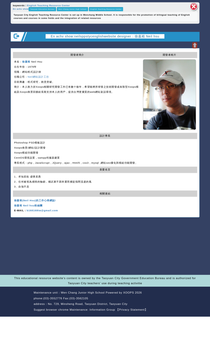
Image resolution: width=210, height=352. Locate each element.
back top (192, 299)
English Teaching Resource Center (48, 5)
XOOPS (128, 292)
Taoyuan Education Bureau (42, 9)
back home (172, 299)
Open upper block (194, 45)
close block (194, 6)
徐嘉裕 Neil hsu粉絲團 (28, 205)
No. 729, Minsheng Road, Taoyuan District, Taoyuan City (87, 304)
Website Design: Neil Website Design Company (21, 301)
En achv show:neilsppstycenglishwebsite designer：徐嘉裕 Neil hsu (105, 36)
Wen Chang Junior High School (72, 9)
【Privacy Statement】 (132, 309)
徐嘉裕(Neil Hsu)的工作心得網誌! (35, 200)
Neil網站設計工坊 (38, 77)
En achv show (21, 9)
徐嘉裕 (26, 61)
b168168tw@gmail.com (42, 210)
